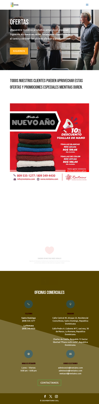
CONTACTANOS (49, 382)
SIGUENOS (19, 50)
